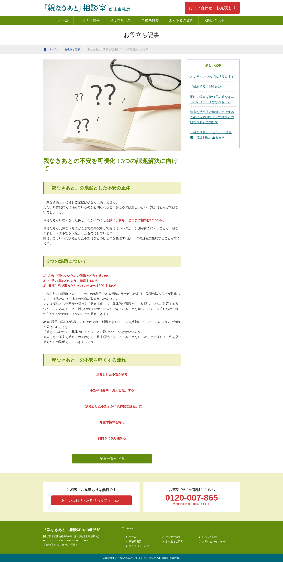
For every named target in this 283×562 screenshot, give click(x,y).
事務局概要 (150, 20)
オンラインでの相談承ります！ (212, 76)
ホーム (63, 20)
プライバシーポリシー (141, 546)
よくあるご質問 (181, 20)
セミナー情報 (89, 20)
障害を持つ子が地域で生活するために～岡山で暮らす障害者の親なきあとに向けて (212, 117)
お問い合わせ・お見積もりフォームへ (91, 500)
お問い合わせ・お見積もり (212, 8)
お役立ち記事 (120, 20)
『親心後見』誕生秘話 (205, 87)
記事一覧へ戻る (112, 459)
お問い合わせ (214, 20)
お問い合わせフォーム (215, 541)
